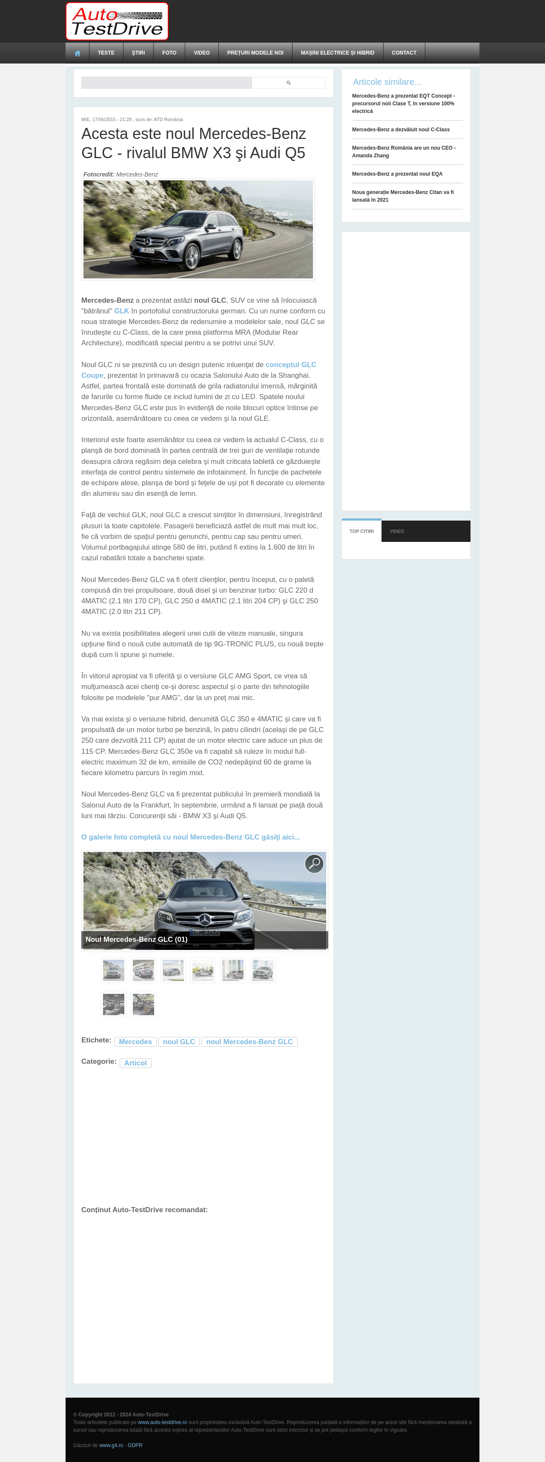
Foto (169, 53)
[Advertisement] (324, 21)
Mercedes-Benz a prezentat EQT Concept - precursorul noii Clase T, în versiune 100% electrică (403, 103)
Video (201, 53)
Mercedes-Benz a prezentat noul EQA (397, 174)
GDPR (135, 1445)
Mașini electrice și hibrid (338, 53)
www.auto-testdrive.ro (162, 1422)
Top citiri (362, 531)
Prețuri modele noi (255, 53)
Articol (135, 1063)
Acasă (77, 53)
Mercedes (135, 1042)
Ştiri (138, 53)
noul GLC (179, 1042)
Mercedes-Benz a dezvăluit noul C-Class (401, 130)
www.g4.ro (111, 1445)
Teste (106, 53)
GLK (121, 311)
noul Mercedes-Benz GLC (249, 1042)
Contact (404, 53)
